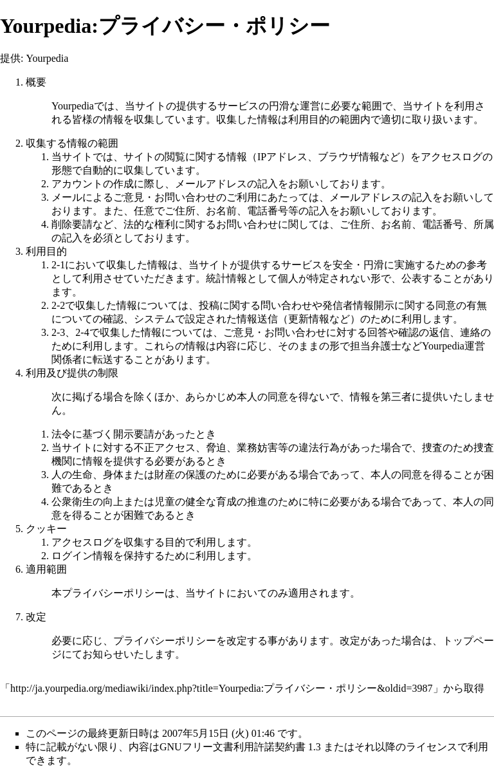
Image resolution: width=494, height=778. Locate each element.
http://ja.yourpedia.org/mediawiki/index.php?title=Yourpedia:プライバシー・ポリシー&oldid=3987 (221, 688)
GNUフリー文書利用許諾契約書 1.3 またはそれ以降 (278, 746)
